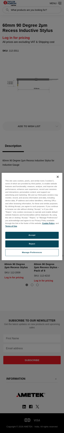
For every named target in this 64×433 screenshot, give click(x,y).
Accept (32, 235)
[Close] (57, 176)
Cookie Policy (48, 223)
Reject (32, 244)
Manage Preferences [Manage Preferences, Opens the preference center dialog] (32, 252)
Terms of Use (11, 226)
